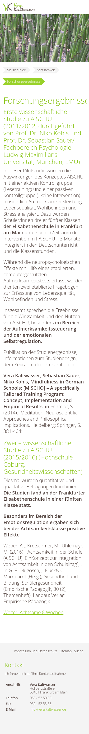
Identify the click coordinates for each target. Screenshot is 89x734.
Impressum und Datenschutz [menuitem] (35, 651)
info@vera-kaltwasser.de (48, 709)
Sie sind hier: (16, 70)
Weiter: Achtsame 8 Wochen (33, 612)
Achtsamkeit (46, 70)
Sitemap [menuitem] (66, 651)
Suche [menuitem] (78, 651)
